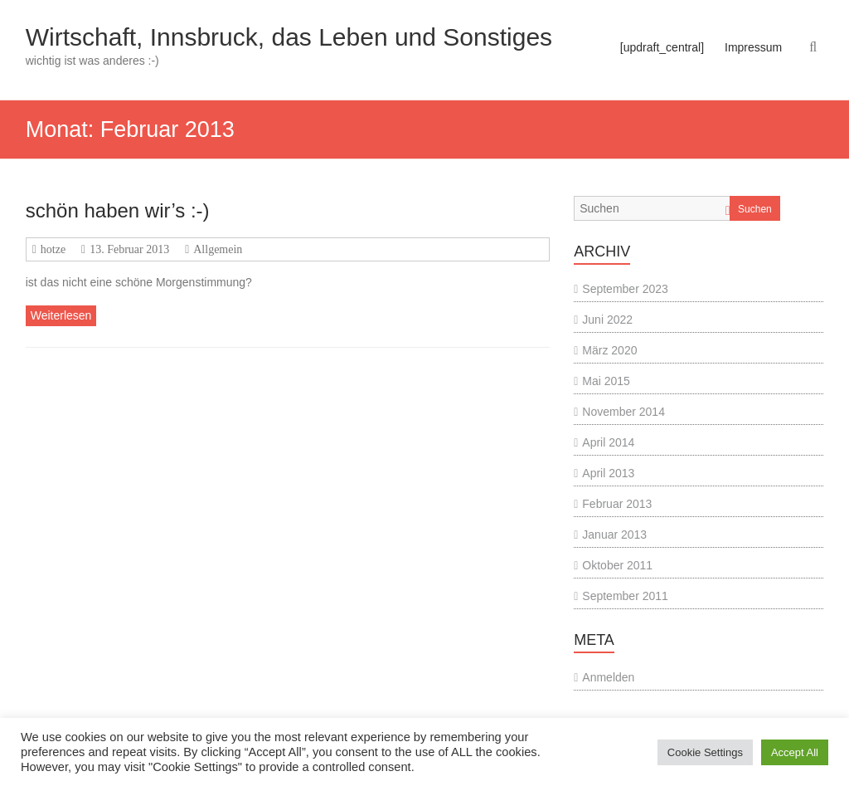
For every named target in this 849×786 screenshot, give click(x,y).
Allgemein (217, 249)
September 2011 (625, 596)
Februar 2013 (617, 503)
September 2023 (625, 288)
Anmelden (608, 677)
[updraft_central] (662, 47)
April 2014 (608, 442)
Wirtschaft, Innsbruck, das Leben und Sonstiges (289, 37)
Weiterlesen (61, 315)
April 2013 (608, 473)
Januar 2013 (614, 534)
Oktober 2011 (617, 565)
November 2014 (623, 411)
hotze (53, 249)
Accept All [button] (794, 752)
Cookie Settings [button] (705, 752)
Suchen (755, 209)
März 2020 (609, 350)
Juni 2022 (607, 319)
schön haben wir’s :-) (118, 210)
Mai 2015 (606, 381)
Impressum (753, 47)
